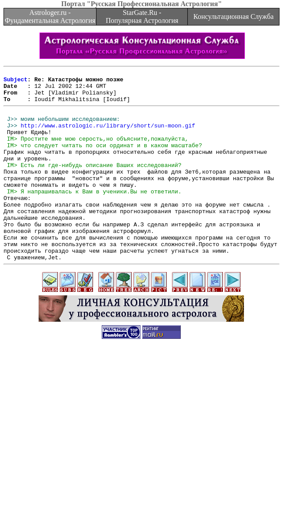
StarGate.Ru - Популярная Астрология (142, 16)
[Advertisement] (143, 443)
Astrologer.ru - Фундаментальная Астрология (50, 16)
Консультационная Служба (233, 16)
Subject (16, 82)
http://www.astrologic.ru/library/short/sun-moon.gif (108, 136)
